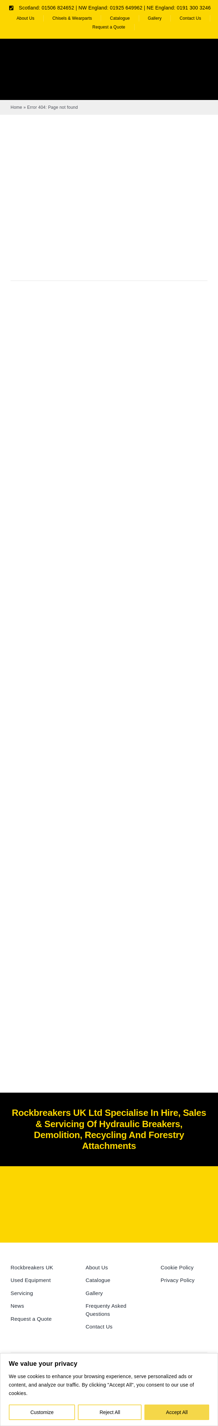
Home (16, 107)
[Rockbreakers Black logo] (109, 1190)
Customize (42, 1412)
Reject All (110, 1412)
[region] (109, 1389)
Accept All (176, 1412)
